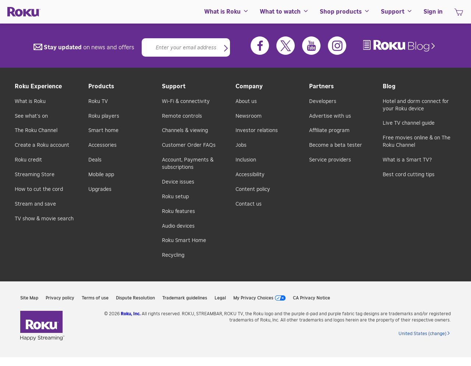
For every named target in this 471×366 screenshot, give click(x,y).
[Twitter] (285, 45)
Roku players (103, 116)
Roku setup (175, 196)
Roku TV (98, 101)
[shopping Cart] (458, 14)
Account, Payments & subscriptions (187, 163)
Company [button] (249, 86)
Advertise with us (330, 116)
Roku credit (28, 160)
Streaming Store (34, 174)
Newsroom (249, 116)
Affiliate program (329, 130)
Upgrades (99, 189)
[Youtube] (311, 45)
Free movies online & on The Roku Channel (416, 141)
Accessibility (250, 174)
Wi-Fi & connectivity (186, 101)
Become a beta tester (335, 145)
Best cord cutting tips (409, 174)
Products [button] (101, 86)
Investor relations (257, 130)
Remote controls (182, 116)
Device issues (178, 182)
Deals (95, 160)
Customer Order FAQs (189, 145)
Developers (322, 101)
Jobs (241, 145)
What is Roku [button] (226, 12)
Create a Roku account (42, 145)
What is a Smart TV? (407, 160)
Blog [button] (389, 86)
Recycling (173, 255)
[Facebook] (260, 45)
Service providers (330, 160)
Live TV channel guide (409, 123)
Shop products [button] (345, 12)
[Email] (186, 47)
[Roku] (23, 12)
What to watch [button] (284, 12)
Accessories (102, 145)
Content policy (253, 189)
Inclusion (246, 160)
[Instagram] (337, 45)
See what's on (31, 116)
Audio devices (178, 226)
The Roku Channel (36, 130)
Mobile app (101, 174)
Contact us (249, 204)
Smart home (103, 130)
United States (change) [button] (422, 333)
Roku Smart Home (184, 240)
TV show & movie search (44, 218)
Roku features (178, 211)
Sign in (433, 12)
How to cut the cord (39, 189)
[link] (400, 45)
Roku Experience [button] (38, 86)
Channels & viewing (185, 130)
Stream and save (35, 204)
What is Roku (30, 101)
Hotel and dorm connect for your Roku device (416, 105)
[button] (226, 49)
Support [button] (396, 12)
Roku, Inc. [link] (131, 314)
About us (246, 101)
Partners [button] (321, 86)
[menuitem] (226, 12)
